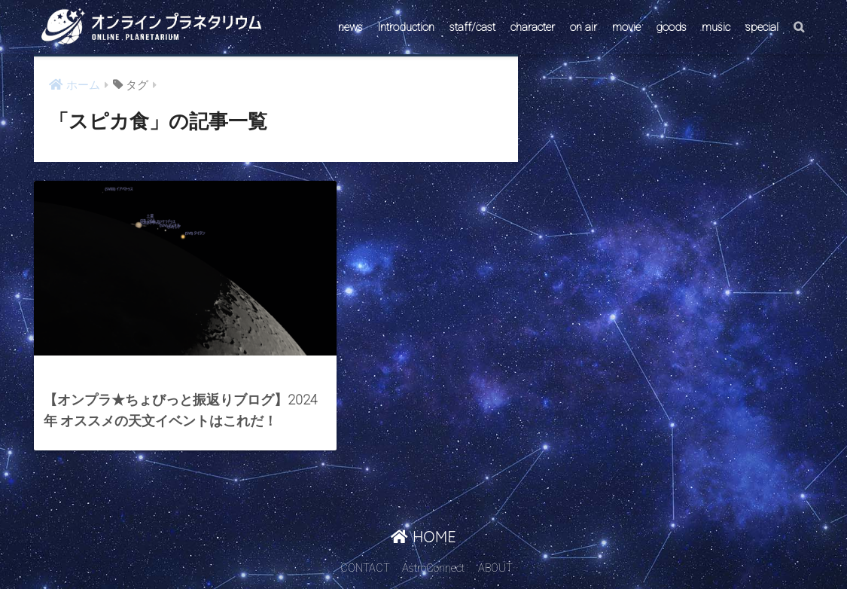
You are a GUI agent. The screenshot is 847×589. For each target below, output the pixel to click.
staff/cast (472, 27)
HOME (423, 516)
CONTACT (365, 548)
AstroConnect (433, 548)
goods (671, 27)
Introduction (406, 27)
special (761, 27)
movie (626, 27)
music (716, 27)
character (532, 27)
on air (583, 27)
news (350, 27)
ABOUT (495, 548)
